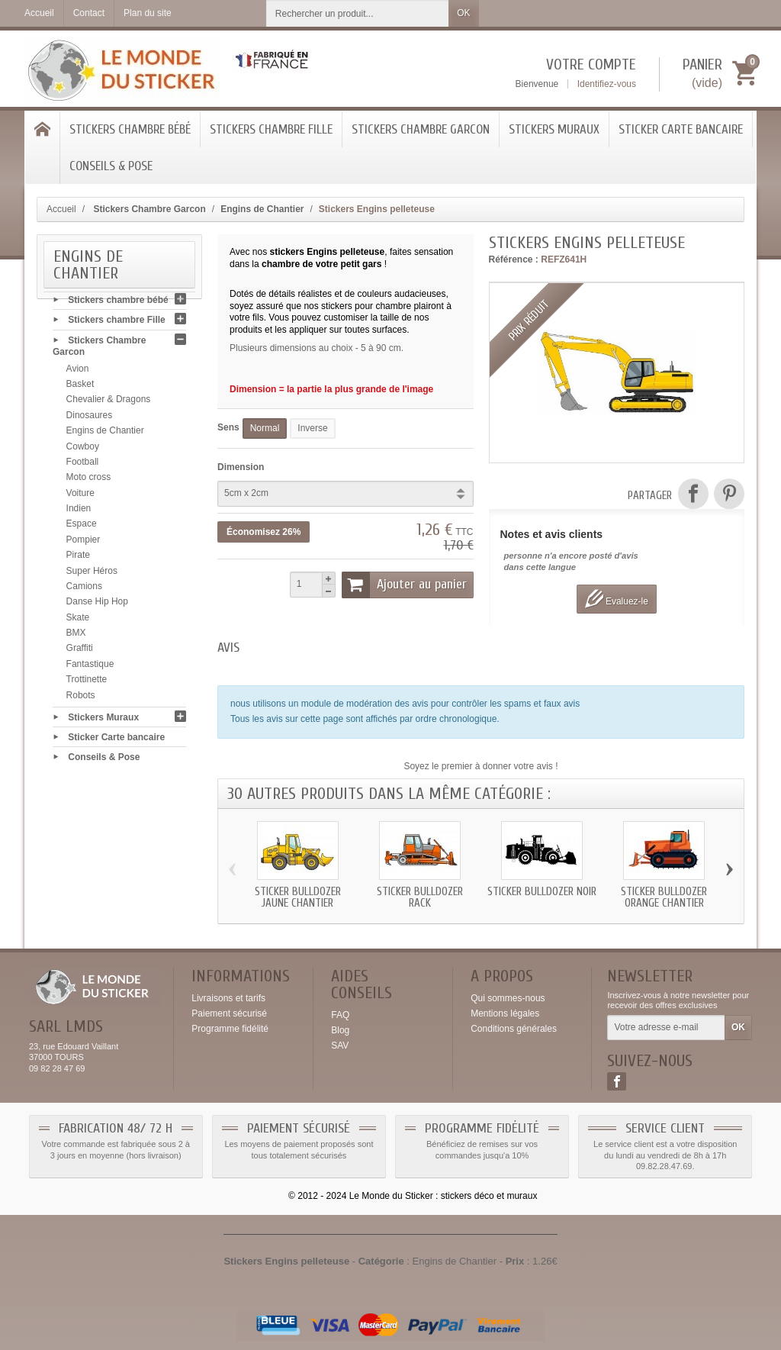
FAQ (340, 1015)
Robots (80, 699)
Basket (80, 388)
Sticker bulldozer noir (541, 891)
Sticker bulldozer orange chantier (664, 897)
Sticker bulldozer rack (420, 897)
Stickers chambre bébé (130, 129)
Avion (77, 373)
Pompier (83, 544)
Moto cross (88, 482)
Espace (81, 529)
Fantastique (90, 668)
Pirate (78, 559)
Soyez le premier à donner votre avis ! (480, 766)
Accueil (61, 209)
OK (463, 13)
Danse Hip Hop (97, 606)
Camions (84, 590)
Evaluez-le (616, 598)
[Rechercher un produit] (357, 13)
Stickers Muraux (554, 129)
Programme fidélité (229, 1028)
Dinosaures (89, 419)
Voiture (80, 497)
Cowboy (82, 451)
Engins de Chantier (105, 435)
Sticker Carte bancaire (681, 129)
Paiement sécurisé (229, 1013)
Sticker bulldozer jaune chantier (298, 897)
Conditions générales (514, 1028)
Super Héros (91, 575)
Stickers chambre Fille (271, 129)
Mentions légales (505, 1013)
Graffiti (79, 653)
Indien (79, 512)
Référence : (513, 259)
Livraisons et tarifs (228, 998)
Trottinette (87, 683)
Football (82, 466)
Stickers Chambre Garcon (421, 129)
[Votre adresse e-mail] (666, 1028)
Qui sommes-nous (508, 998)
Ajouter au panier (404, 585)
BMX (76, 637)
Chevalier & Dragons (108, 404)
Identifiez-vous (606, 84)
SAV (340, 1045)
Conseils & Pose (111, 166)
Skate (78, 622)
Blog (340, 1030)
